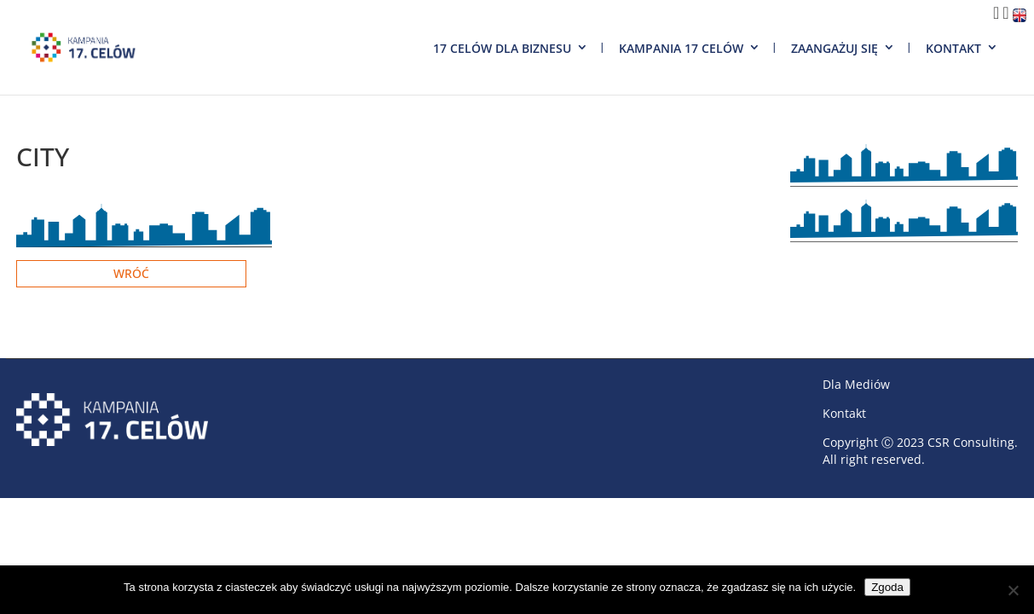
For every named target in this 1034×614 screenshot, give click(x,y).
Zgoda (887, 587)
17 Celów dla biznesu (502, 48)
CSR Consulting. (972, 442)
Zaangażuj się (834, 48)
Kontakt (953, 48)
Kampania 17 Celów (681, 48)
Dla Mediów (856, 384)
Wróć (131, 273)
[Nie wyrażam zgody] (1012, 590)
